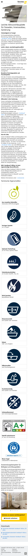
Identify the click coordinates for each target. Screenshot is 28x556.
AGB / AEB (3, 550)
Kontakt (3, 549)
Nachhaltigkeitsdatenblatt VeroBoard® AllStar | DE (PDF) (14, 533)
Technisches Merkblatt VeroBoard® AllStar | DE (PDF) (14, 529)
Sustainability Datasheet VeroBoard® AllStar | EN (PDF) (14, 537)
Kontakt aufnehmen (11, 518)
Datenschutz (14, 550)
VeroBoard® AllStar (6, 38)
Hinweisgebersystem (16, 552)
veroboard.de (20, 178)
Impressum (14, 549)
